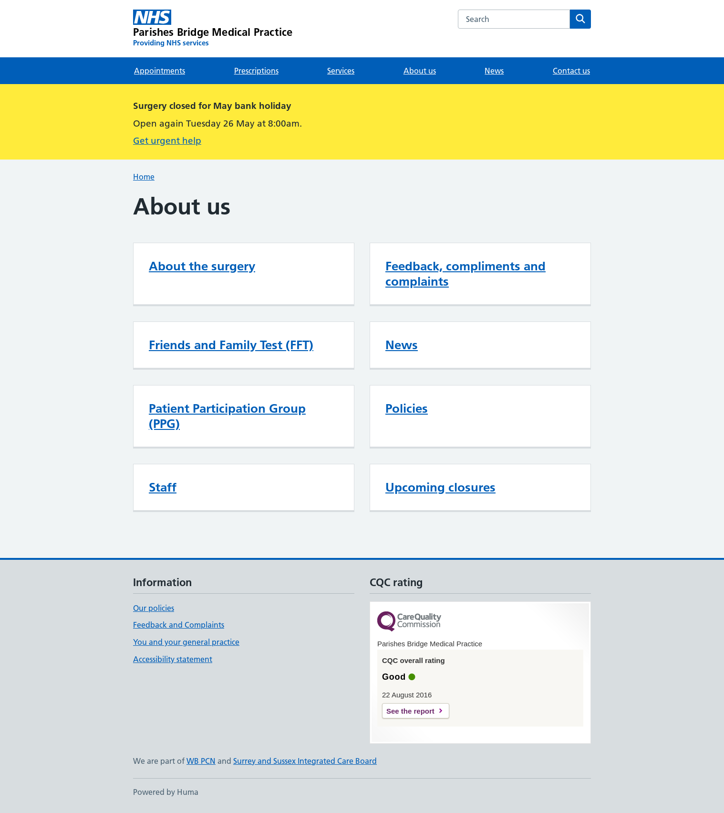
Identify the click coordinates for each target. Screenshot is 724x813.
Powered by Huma (165, 792)
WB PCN (201, 761)
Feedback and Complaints (178, 625)
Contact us (571, 70)
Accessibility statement (172, 659)
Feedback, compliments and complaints (465, 273)
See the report (410, 711)
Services (340, 70)
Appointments (159, 70)
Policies (406, 408)
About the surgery (202, 266)
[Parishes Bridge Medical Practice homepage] (212, 29)
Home (144, 177)
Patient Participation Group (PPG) (227, 416)
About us (419, 70)
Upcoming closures (440, 487)
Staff (162, 487)
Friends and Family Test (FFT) (231, 345)
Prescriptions (256, 70)
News (494, 70)
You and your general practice (186, 642)
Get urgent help (167, 140)
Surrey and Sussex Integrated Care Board (305, 761)
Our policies (153, 608)
